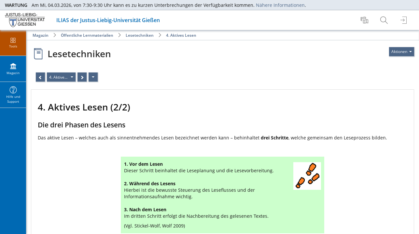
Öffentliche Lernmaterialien (87, 35)
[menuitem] (365, 20)
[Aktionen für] (401, 51)
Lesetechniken (140, 35)
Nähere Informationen (280, 5)
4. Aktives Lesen (181, 35)
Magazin (41, 35)
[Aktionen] (93, 77)
